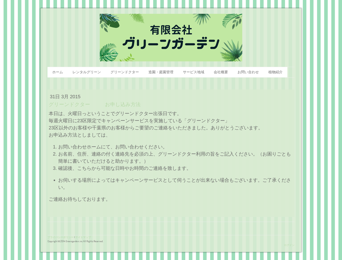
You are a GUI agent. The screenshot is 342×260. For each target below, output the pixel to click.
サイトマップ (83, 237)
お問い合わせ (248, 72)
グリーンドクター (124, 72)
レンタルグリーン (86, 72)
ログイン (289, 245)
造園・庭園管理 (160, 72)
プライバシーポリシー (61, 237)
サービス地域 (193, 72)
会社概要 (221, 72)
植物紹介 (275, 72)
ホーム (57, 72)
